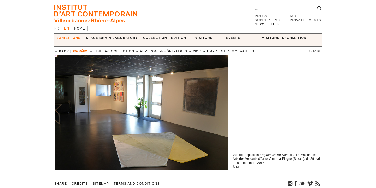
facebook (295, 183)
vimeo (310, 183)
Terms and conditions (137, 183)
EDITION (178, 38)
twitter (302, 183)
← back (61, 51)
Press (261, 16)
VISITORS (204, 38)
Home (79, 28)
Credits (80, 183)
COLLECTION (155, 38)
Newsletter (267, 24)
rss (318, 183)
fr (56, 28)
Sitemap (101, 183)
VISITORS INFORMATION (284, 38)
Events (233, 38)
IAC (293, 16)
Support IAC (267, 20)
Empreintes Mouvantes (230, 51)
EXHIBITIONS (69, 38)
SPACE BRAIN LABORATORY (112, 38)
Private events (305, 20)
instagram (290, 183)
